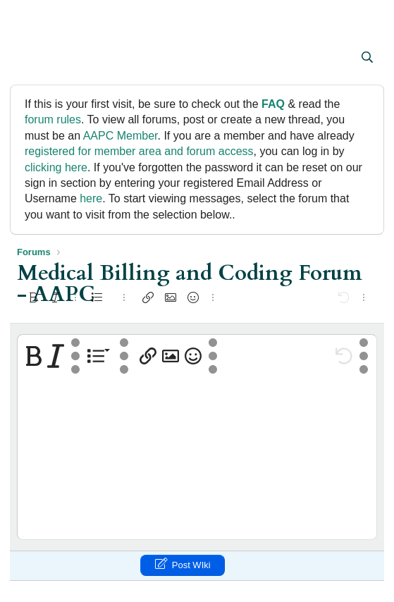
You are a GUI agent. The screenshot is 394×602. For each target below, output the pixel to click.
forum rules (53, 119)
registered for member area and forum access (139, 151)
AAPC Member (120, 136)
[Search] (366, 57)
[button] (29, 58)
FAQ (273, 104)
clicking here (56, 167)
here (91, 198)
